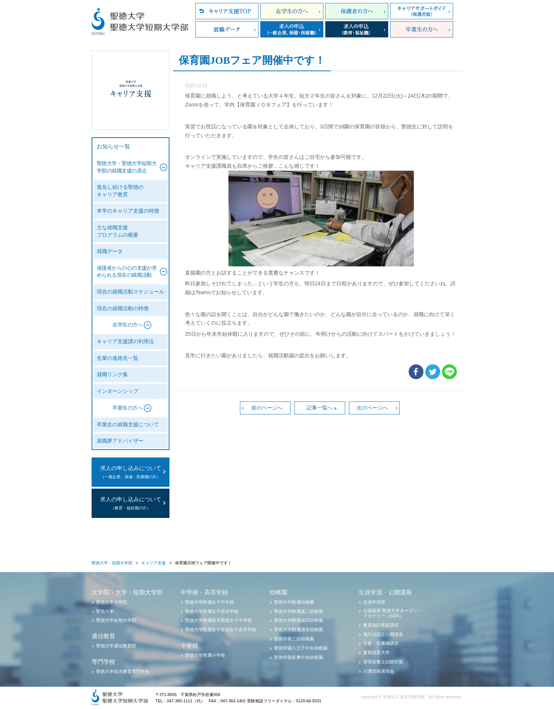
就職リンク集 (112, 374)
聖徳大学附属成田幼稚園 (298, 620)
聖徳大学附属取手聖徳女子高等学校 (220, 629)
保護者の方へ (356, 11)
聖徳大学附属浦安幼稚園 (298, 629)
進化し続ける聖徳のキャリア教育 (120, 190)
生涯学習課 (374, 602)
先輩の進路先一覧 (117, 358)
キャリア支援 (153, 563)
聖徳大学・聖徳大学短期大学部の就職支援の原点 (126, 167)
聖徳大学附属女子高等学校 (211, 611)
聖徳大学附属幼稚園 (294, 602)
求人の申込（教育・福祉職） (356, 29)
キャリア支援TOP (226, 11)
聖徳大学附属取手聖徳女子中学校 (218, 620)
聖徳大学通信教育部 (116, 646)
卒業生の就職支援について (128, 424)
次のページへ (372, 408)
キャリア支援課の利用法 (125, 341)
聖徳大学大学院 (111, 602)
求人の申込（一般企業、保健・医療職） (291, 29)
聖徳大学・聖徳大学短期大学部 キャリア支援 (130, 90)
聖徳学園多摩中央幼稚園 (298, 657)
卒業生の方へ (421, 29)
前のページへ (267, 408)
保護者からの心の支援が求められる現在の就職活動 (126, 271)
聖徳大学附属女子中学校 (209, 602)
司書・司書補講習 (381, 643)
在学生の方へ (291, 11)
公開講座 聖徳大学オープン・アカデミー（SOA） (392, 613)
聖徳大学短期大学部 (116, 620)
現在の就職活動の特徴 (123, 308)
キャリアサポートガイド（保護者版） (421, 11)
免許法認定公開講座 (383, 634)
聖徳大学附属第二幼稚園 (298, 611)
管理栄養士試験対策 (383, 661)
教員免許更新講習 (381, 625)
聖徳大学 (105, 611)
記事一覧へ (320, 408)
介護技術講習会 (378, 671)
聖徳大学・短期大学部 (112, 563)
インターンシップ (117, 391)
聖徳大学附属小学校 (205, 655)
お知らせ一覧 (113, 147)
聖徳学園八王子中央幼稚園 (300, 648)
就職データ (226, 29)
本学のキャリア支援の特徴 (128, 211)
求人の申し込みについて (130, 472)
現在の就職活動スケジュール (130, 292)
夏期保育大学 (376, 652)
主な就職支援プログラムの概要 (117, 231)
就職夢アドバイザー (120, 441)
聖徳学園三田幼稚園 (294, 638)
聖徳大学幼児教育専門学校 (122, 671)
